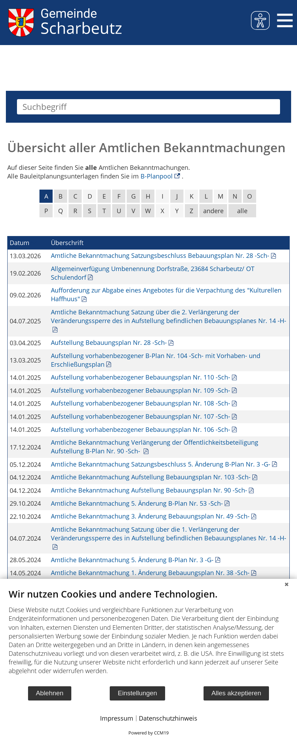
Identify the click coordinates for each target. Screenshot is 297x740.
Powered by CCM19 (148, 733)
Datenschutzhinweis (168, 718)
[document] (148, 637)
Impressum (116, 718)
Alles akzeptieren (236, 693)
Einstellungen (137, 693)
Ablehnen (49, 693)
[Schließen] (286, 584)
